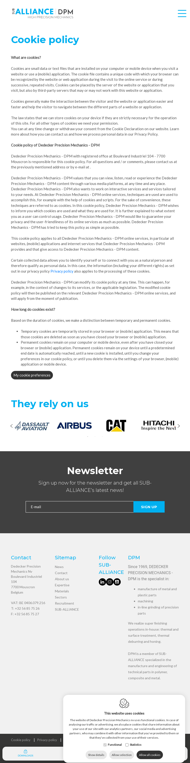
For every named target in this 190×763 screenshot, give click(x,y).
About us (62, 579)
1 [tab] (87, 436)
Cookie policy (20, 740)
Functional (115, 740)
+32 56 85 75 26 (27, 608)
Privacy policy (61, 271)
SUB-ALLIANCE (67, 609)
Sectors (61, 597)
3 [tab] (102, 436)
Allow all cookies (149, 750)
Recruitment (64, 603)
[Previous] (11, 426)
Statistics (135, 740)
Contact (61, 573)
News (59, 567)
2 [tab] (95, 436)
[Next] (178, 426)
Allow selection (122, 750)
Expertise (62, 585)
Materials (62, 591)
